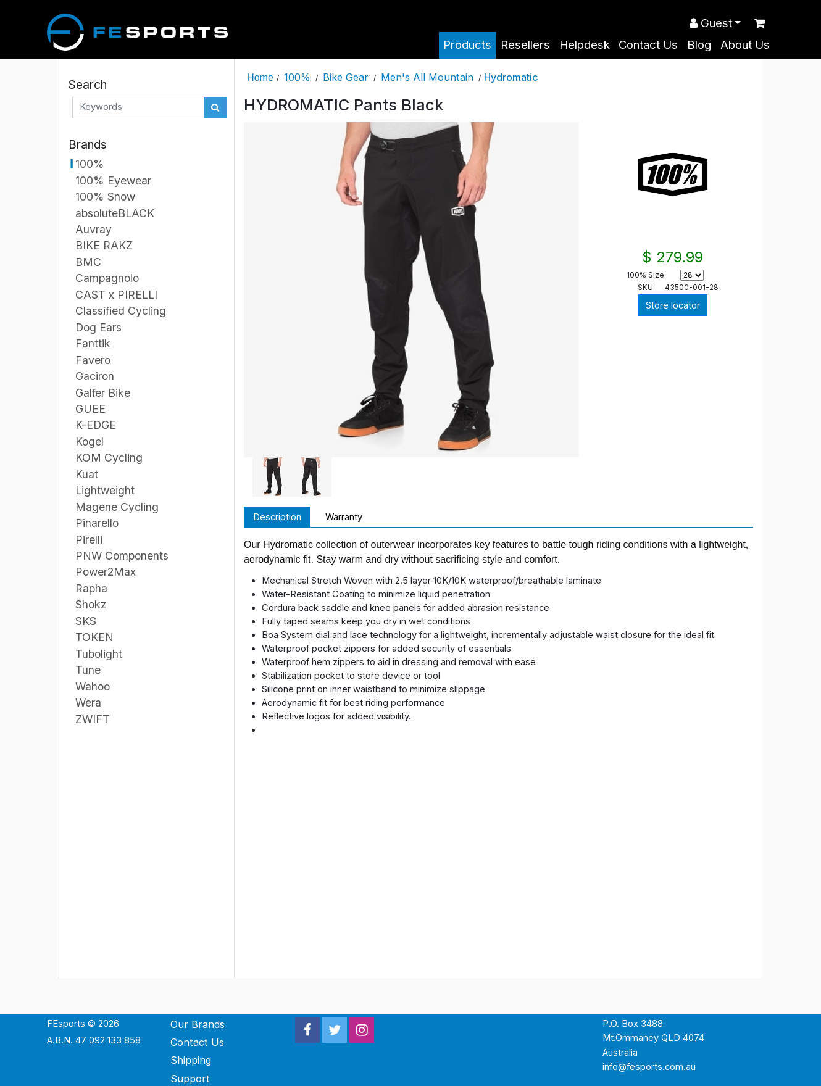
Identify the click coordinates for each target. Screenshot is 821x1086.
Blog (699, 45)
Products (467, 45)
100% (297, 77)
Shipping (190, 1060)
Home (260, 77)
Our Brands (197, 1024)
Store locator (673, 305)
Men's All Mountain (427, 77)
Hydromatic (511, 77)
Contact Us (648, 45)
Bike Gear (346, 77)
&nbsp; (417, 843)
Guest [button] (711, 23)
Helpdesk (584, 45)
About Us (745, 45)
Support (190, 1078)
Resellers (525, 45)
